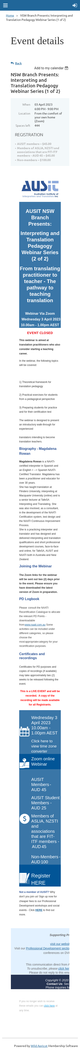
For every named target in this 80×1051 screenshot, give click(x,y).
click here (64, 968)
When (26, 104)
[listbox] (51, 68)
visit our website (60, 944)
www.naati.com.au (35, 624)
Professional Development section (48, 948)
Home (10, 15)
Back (18, 63)
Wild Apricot (39, 1046)
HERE (38, 910)
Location (24, 113)
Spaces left (23, 125)
